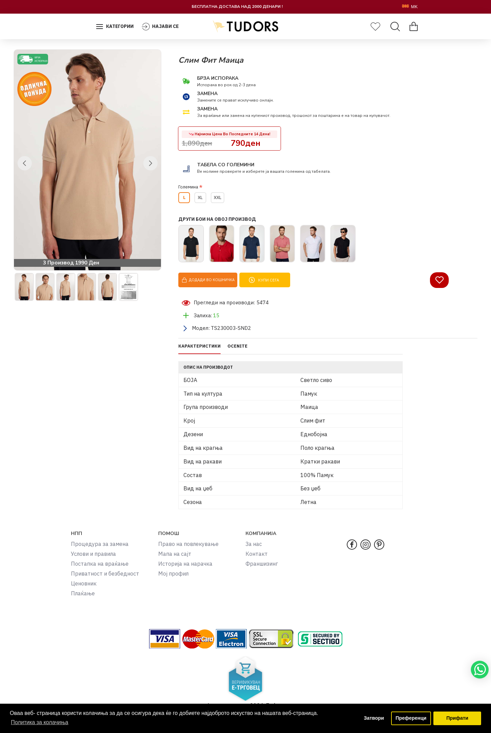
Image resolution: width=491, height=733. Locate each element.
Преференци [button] (411, 718)
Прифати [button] (457, 718)
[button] (24, 163)
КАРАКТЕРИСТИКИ (199, 351)
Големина (188, 187)
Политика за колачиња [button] (40, 722)
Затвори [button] (373, 718)
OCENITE (237, 351)
